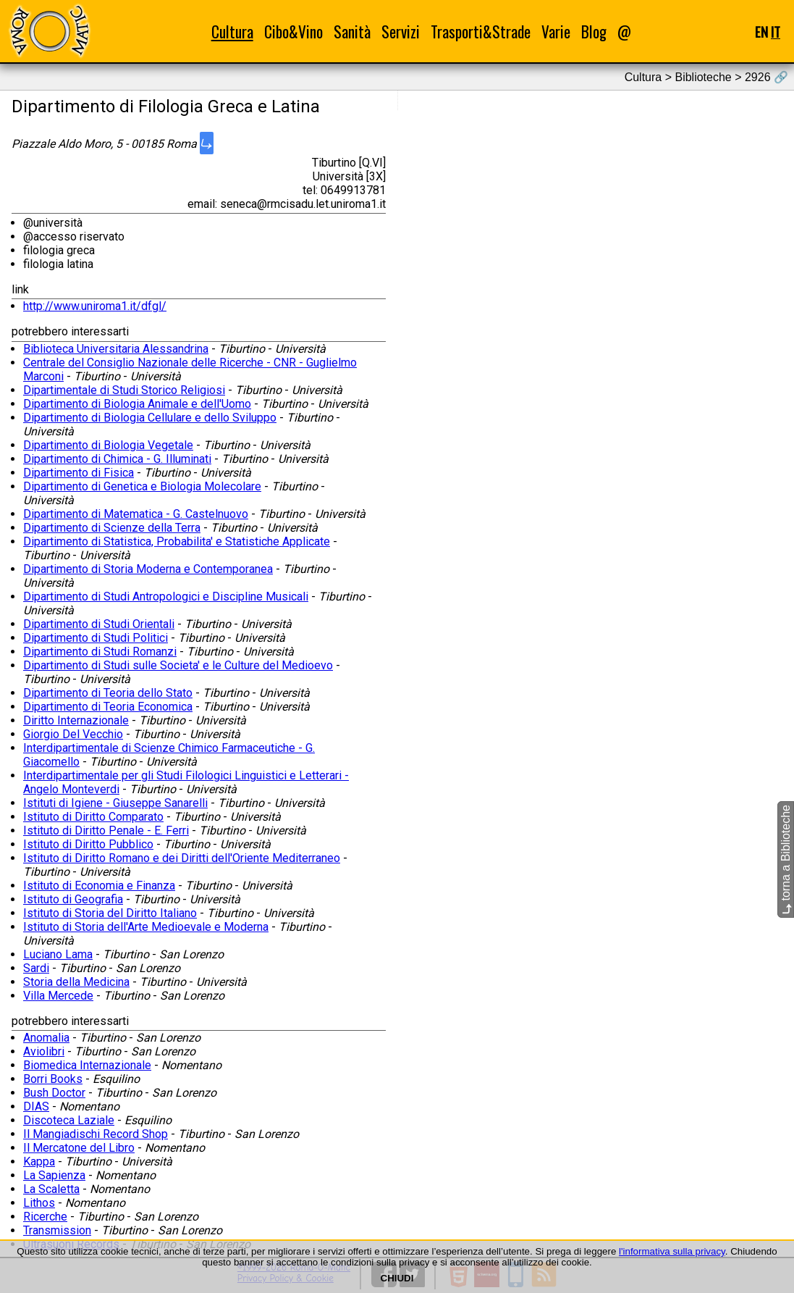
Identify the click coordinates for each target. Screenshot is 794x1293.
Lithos (39, 1203)
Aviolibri (43, 1051)
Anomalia (46, 1038)
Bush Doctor (54, 1093)
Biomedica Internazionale (87, 1065)
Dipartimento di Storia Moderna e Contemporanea (148, 569)
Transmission (57, 1230)
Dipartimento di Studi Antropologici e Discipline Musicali (165, 596)
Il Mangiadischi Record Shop (95, 1134)
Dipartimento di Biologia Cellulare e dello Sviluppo (149, 417)
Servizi (400, 31)
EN (761, 31)
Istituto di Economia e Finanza (99, 885)
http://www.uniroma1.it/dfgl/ (94, 306)
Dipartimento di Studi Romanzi (100, 651)
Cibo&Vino (293, 31)
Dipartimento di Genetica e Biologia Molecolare (142, 486)
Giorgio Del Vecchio (73, 734)
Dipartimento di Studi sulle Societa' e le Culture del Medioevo (178, 665)
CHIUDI (397, 1278)
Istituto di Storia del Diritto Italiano (110, 913)
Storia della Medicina (76, 982)
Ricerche (45, 1216)
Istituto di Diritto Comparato (93, 817)
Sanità (352, 31)
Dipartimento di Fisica (78, 473)
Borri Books (53, 1079)
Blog (594, 31)
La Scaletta (51, 1189)
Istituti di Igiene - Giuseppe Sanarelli (115, 803)
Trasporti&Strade (481, 31)
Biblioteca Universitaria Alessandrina (115, 349)
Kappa (39, 1161)
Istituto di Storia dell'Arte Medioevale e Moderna (146, 927)
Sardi (36, 968)
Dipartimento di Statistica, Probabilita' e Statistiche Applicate (176, 541)
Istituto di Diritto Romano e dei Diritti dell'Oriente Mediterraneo (181, 858)
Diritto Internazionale (76, 720)
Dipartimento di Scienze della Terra (111, 528)
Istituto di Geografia (73, 899)
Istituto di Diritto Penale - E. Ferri (106, 830)
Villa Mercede (58, 996)
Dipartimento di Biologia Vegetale (108, 445)
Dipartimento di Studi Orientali (98, 624)
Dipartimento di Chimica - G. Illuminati (117, 459)
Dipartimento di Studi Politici (95, 638)
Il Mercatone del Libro (79, 1148)
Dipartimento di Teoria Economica (108, 707)
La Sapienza (54, 1175)
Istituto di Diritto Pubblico (88, 844)
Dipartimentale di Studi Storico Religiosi (124, 390)
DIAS (36, 1106)
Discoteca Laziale (68, 1120)
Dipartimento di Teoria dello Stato (108, 693)
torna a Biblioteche (786, 859)
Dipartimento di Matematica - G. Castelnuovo (135, 514)
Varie (555, 31)
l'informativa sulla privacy (672, 1251)
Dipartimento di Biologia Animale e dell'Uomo (137, 404)
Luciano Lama (58, 954)
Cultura (232, 31)
